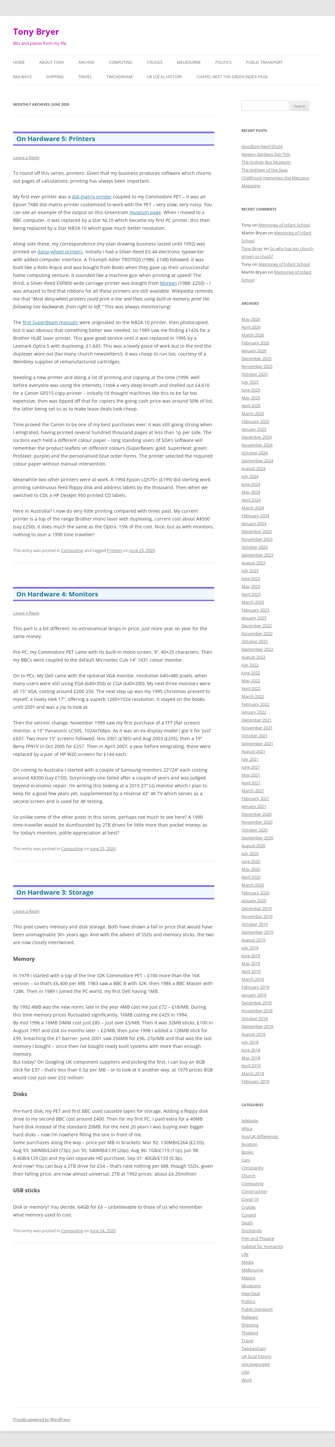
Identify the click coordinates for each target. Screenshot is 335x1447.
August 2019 (253, 940)
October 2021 (254, 736)
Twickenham (119, 77)
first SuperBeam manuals (50, 322)
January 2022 (253, 712)
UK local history (164, 77)
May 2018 (250, 1058)
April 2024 (250, 500)
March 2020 (252, 885)
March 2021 (252, 791)
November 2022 (257, 633)
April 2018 (250, 1066)
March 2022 (252, 696)
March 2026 (252, 335)
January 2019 (253, 995)
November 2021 (257, 728)
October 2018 (254, 1018)
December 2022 (256, 626)
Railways (22, 77)
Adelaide (249, 1121)
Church (248, 1176)
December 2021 (256, 720)
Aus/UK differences (259, 1136)
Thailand (249, 1333)
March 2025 (252, 413)
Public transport (264, 62)
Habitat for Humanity (262, 1246)
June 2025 (250, 390)
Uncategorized (255, 1364)
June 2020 (250, 861)
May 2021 (250, 775)
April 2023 (250, 594)
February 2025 (255, 421)
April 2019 (250, 971)
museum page (145, 212)
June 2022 (250, 673)
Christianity (252, 1168)
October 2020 (254, 830)
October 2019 (254, 924)
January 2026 (253, 351)
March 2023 (252, 602)
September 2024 (257, 461)
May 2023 (250, 586)
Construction (254, 1191)
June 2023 (250, 578)
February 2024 (255, 516)
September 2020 (257, 838)
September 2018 (257, 1026)
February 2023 (255, 610)
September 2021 (257, 743)
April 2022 (250, 688)
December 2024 (256, 437)
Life (244, 1254)
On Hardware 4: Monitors (57, 594)
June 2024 (250, 484)
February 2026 (255, 343)
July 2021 (249, 759)
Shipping (55, 77)
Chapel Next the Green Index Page (232, 77)
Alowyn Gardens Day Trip (265, 154)
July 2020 (249, 853)
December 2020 (256, 814)
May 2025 (250, 398)
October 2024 (254, 453)
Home (19, 62)
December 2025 (256, 358)
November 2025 (257, 366)
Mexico (248, 1278)
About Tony (51, 62)
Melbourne (189, 62)
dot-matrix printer (92, 196)
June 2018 (250, 1050)
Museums (251, 1286)
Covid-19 (249, 1199)
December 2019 (256, 908)
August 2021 (253, 751)
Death (247, 1223)
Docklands (251, 1231)
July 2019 (249, 948)
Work (246, 1380)
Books (247, 1152)
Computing (120, 62)
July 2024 (249, 476)
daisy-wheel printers (60, 251)
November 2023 (257, 539)
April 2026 (250, 327)
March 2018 (252, 1073)
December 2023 (256, 531)
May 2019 (250, 963)
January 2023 (253, 618)
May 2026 (250, 319)
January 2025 (253, 429)
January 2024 (253, 523)
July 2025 (249, 382)
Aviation (249, 1144)
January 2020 (253, 901)
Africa (246, 1128)
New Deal (250, 1293)
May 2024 (250, 492)
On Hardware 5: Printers (55, 138)
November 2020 (257, 822)
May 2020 (250, 869)
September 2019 (257, 932)
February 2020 (255, 893)
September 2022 (257, 649)
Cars (245, 1160)
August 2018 (253, 1034)
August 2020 (253, 846)
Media (247, 1262)
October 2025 (254, 374)
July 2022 (249, 665)
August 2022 (253, 657)
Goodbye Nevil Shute (262, 146)
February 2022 (255, 704)
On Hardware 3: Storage (55, 892)
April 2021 (250, 783)
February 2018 (255, 1081)
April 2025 (250, 406)
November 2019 (257, 916)
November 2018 (257, 1011)
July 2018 (249, 1042)
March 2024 (252, 508)
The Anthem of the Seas (264, 170)
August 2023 (253, 563)
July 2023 (249, 571)
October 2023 (254, 547)
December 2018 (256, 1003)
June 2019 (250, 956)
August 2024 (253, 468)
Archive (87, 62)
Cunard (248, 1215)
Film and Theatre (257, 1238)
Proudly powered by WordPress (41, 1419)
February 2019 (255, 987)
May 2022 (250, 681)
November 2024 (257, 445)
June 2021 (250, 767)
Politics (223, 62)
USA (245, 1372)
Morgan (168, 283)
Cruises (155, 62)
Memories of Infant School (284, 225)
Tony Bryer (36, 31)
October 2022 (254, 641)
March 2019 (252, 979)
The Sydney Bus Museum (266, 162)
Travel (85, 77)
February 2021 (255, 798)
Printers (114, 550)
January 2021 (253, 806)
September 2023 (257, 555)
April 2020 (250, 877)
